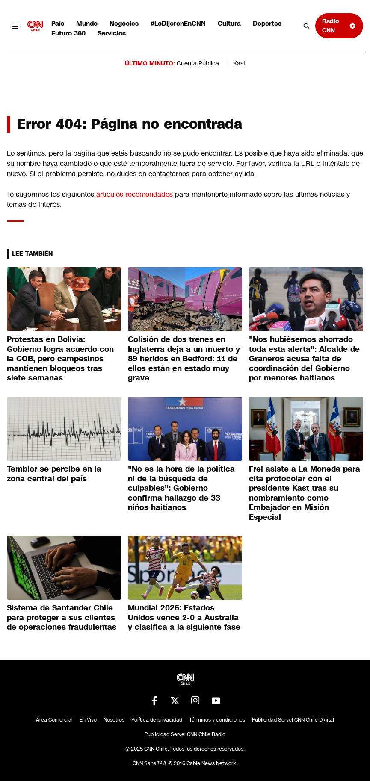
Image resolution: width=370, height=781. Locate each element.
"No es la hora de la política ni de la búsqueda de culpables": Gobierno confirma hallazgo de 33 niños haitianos (181, 488)
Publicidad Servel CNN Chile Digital (293, 719)
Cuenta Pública (198, 63)
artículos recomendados (134, 194)
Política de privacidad (156, 719)
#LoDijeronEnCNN (178, 23)
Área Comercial (54, 719)
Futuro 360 (68, 33)
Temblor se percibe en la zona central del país (54, 473)
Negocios (124, 23)
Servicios (112, 33)
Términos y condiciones (217, 719)
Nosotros (114, 719)
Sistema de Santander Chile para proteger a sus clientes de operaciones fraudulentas (61, 617)
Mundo (87, 23)
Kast (239, 63)
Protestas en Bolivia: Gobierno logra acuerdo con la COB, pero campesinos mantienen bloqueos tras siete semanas (60, 358)
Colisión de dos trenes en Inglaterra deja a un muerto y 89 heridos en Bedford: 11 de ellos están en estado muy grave (184, 358)
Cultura (229, 23)
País (57, 23)
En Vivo (88, 719)
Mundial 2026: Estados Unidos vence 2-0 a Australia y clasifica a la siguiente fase (184, 617)
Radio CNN (339, 25)
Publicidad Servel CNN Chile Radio (185, 734)
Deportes (267, 23)
